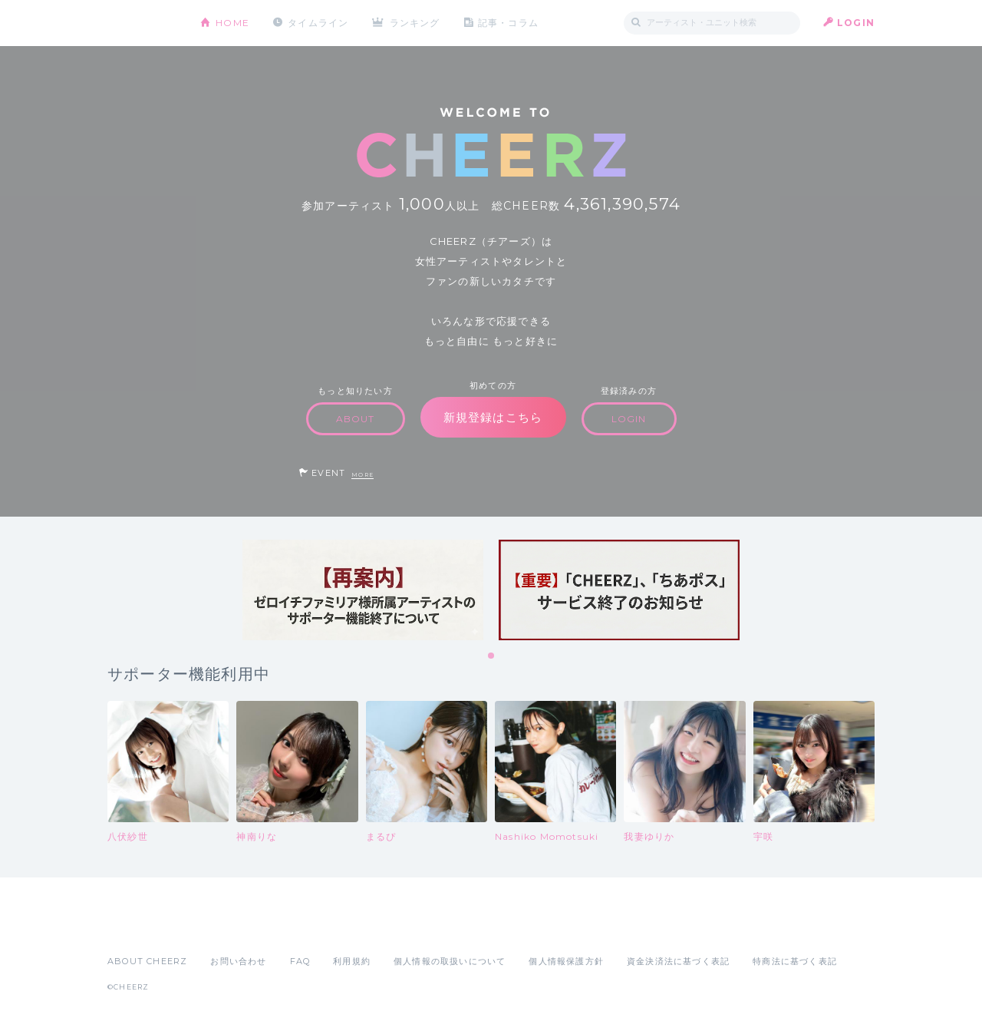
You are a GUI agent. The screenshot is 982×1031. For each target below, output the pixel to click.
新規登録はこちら (493, 417)
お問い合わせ (238, 961)
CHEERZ (142, 23)
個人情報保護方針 (566, 961)
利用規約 (352, 961)
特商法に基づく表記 (795, 961)
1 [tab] (492, 656)
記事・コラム (508, 22)
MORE (362, 474)
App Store (142, 927)
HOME (232, 22)
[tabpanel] (362, 590)
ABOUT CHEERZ (147, 961)
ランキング (415, 22)
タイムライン (318, 22)
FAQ (300, 961)
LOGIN (856, 22)
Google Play (224, 927)
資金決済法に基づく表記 (678, 961)
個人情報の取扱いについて (450, 961)
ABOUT (355, 419)
